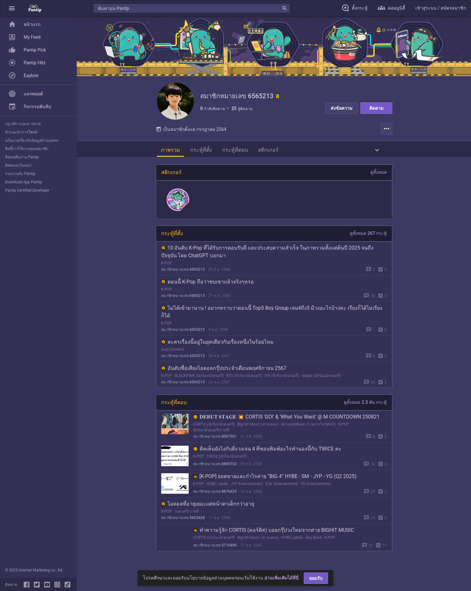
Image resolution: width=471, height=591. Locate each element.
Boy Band (314, 539)
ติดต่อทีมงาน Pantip (22, 157)
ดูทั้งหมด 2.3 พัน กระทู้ (365, 403)
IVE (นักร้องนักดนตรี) (282, 377)
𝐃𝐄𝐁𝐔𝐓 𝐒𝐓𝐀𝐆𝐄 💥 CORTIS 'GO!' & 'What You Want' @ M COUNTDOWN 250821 (286, 418)
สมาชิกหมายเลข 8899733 (215, 465)
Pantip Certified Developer (27, 190)
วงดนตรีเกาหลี (186, 512)
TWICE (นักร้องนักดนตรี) (226, 457)
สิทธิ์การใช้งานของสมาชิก (26, 149)
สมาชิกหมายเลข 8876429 (215, 493)
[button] (11, 8)
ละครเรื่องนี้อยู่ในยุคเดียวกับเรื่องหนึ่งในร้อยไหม (217, 343)
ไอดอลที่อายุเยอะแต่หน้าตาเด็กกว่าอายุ (207, 505)
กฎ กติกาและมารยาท (23, 124)
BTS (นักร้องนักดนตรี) (244, 377)
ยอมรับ (316, 578)
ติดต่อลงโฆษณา (18, 165)
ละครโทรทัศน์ (172, 350)
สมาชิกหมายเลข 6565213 (183, 270)
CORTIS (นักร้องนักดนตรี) (214, 425)
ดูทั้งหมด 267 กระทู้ (368, 234)
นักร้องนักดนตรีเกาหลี (211, 431)
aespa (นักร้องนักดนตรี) (321, 377)
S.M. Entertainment (281, 485)
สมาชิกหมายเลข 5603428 (183, 519)
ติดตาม (376, 108)
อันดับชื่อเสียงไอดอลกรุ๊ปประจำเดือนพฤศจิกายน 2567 (224, 369)
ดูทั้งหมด (378, 173)
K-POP (166, 264)
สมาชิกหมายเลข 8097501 (215, 437)
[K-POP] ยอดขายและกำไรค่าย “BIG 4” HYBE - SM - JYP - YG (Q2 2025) (275, 478)
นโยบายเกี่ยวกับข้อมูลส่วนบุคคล (31, 140)
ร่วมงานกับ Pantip (20, 174)
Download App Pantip (23, 182)
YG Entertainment (316, 485)
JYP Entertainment (247, 485)
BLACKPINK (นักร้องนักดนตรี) (199, 377)
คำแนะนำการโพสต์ (21, 132)
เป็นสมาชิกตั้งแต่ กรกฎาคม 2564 (191, 130)
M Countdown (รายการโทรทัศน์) (308, 425)
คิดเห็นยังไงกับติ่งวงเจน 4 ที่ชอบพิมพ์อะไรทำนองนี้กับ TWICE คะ (267, 450)
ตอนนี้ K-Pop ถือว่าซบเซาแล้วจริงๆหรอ (207, 283)
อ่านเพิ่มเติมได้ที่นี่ (281, 577)
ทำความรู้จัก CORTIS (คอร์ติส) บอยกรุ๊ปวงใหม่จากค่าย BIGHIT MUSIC (273, 531)
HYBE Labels (217, 485)
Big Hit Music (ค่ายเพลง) (258, 425)
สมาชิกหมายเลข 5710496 (215, 546)
